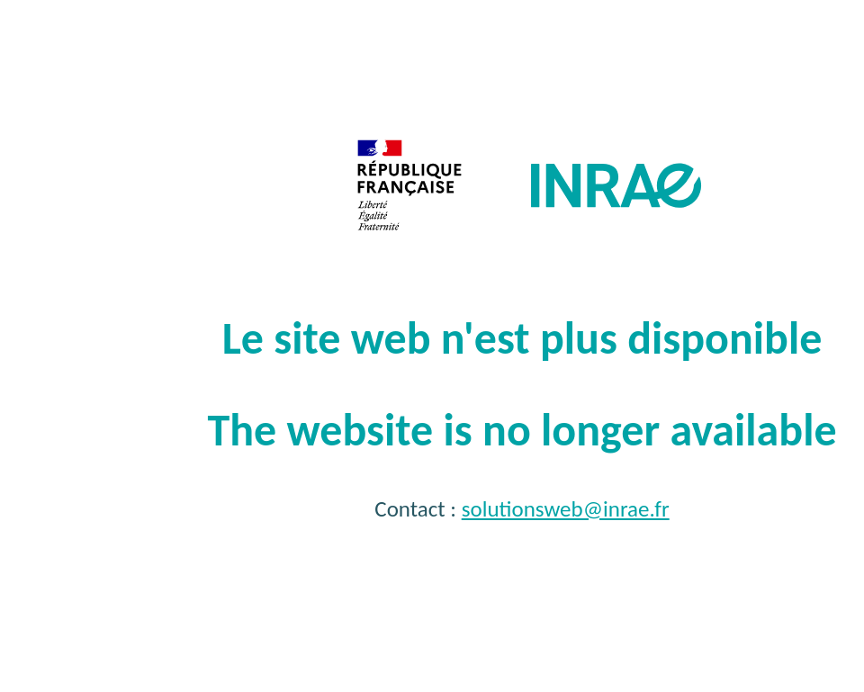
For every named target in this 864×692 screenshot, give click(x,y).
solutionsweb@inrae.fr (566, 509)
